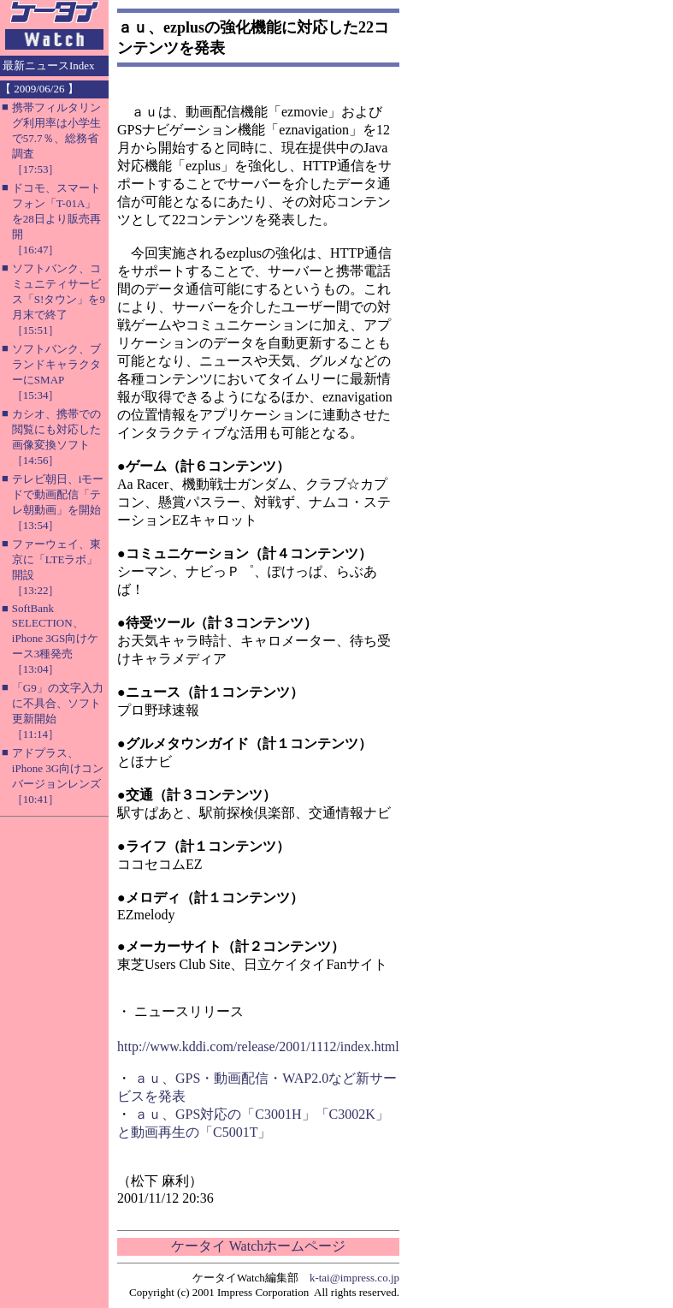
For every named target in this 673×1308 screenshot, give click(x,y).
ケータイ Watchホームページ (258, 1246)
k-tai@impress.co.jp (354, 1277)
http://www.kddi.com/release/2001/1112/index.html (258, 1046)
